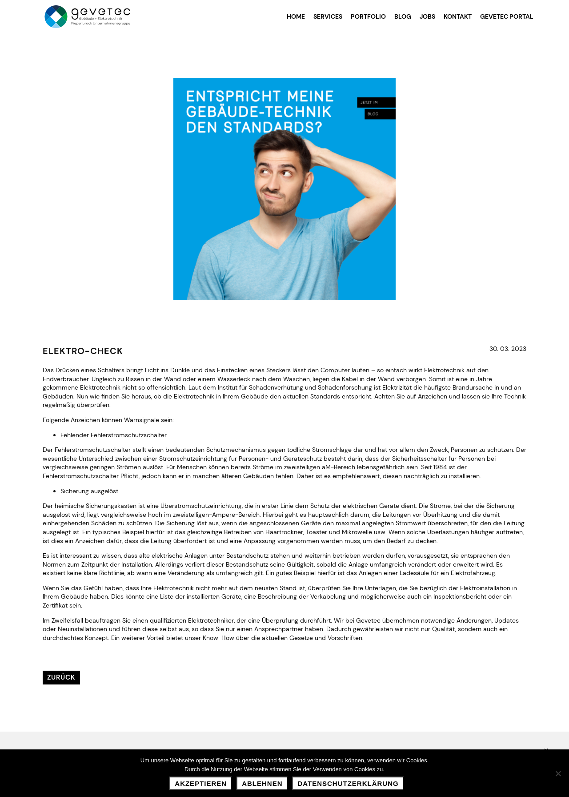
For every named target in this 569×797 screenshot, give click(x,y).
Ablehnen (262, 783)
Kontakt (458, 16)
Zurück (61, 677)
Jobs (427, 16)
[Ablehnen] (557, 773)
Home (296, 16)
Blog (402, 16)
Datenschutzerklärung (347, 783)
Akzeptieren (201, 783)
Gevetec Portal (506, 16)
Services (327, 16)
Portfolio (368, 16)
